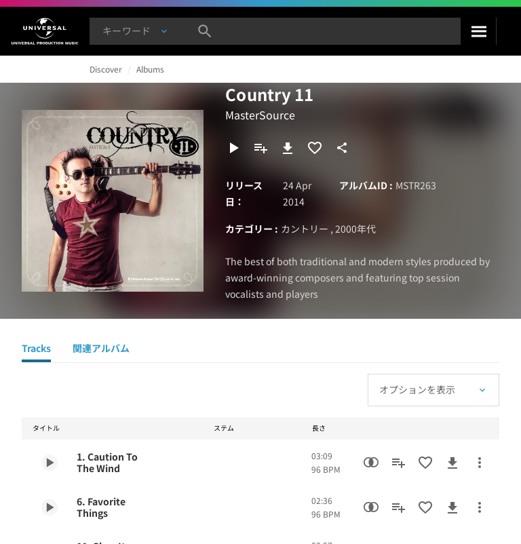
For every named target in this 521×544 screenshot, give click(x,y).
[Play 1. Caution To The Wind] (49, 462)
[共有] (342, 148)
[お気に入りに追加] (315, 148)
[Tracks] (36, 350)
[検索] (478, 31)
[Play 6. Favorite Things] (49, 507)
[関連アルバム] (101, 350)
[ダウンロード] (287, 148)
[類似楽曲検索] (371, 462)
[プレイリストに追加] (260, 148)
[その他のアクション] (479, 462)
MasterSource (260, 114)
